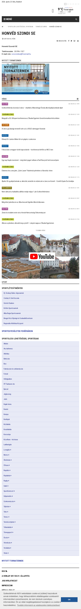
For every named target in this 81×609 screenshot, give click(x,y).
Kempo (6, 414)
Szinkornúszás (9, 501)
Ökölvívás (7, 460)
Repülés (6, 470)
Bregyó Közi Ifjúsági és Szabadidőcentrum (18, 318)
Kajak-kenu (7, 404)
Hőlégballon (8, 379)
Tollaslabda (7, 527)
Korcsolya (7, 434)
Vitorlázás (7, 543)
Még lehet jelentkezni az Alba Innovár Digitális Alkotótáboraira (23, 202)
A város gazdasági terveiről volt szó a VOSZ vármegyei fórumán (23, 129)
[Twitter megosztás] (71, 41)
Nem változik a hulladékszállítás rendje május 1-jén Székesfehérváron (26, 192)
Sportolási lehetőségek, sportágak (20, 26)
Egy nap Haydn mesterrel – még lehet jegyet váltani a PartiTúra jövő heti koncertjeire (30, 160)
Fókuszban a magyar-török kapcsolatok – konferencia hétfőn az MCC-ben (27, 150)
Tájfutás (6, 506)
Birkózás (7, 359)
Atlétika (6, 354)
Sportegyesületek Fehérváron (17, 331)
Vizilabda (7, 548)
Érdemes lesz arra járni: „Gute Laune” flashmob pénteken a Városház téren (27, 171)
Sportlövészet (8, 491)
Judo (5, 399)
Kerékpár (7, 419)
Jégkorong (7, 394)
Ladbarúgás (8, 444)
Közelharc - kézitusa (11, 439)
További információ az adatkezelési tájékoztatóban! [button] (38, 605)
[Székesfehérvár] (24, 10)
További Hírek (40, 230)
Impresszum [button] (7, 585)
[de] (73, 4)
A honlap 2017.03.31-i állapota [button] (16, 576)
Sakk (5, 486)
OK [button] (69, 600)
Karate (6, 409)
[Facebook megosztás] (68, 41)
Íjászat (6, 389)
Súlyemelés (8, 496)
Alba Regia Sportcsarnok (12, 313)
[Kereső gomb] (76, 19)
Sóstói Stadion (9, 303)
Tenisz (6, 517)
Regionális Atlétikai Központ (13, 323)
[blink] (78, 4)
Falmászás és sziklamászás (13, 369)
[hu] (65, 4)
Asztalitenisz (8, 349)
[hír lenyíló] (77, 98)
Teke (5, 512)
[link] (40, 79)
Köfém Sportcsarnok (11, 308)
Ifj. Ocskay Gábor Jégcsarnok (14, 293)
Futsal (6, 374)
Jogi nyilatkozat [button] (9, 581)
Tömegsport (8, 532)
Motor (6, 455)
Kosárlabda (7, 429)
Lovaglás (7, 450)
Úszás (6, 538)
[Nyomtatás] (78, 41)
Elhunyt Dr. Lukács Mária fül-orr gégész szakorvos (19, 139)
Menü (8, 19)
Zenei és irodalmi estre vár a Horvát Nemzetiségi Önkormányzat (23, 213)
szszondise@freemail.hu (21, 54)
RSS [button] (3, 571)
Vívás (5, 553)
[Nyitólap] (2, 26)
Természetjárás (41, 26)
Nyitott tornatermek (12, 560)
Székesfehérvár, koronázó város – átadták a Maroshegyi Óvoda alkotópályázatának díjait (32, 108)
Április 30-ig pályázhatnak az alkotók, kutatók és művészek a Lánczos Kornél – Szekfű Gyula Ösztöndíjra (38, 181)
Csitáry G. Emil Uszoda (11, 298)
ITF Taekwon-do (9, 384)
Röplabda (7, 476)
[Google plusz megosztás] (75, 41)
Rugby (6, 481)
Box (5, 364)
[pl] (70, 4)
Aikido (6, 344)
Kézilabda (7, 424)
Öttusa (6, 465)
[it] (76, 4)
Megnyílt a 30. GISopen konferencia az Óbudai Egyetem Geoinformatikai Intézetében (30, 118)
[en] (68, 4)
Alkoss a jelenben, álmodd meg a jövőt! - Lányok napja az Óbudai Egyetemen (28, 223)
